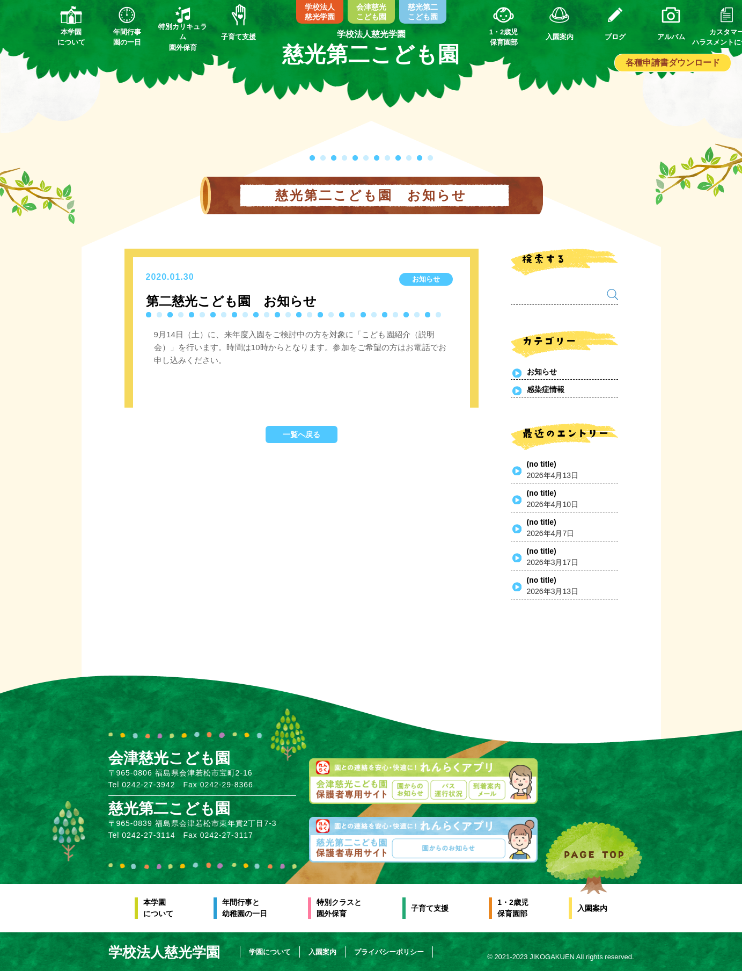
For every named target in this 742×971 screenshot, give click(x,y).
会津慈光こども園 (371, 12)
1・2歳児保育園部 (512, 908)
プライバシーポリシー (390, 952)
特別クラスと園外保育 (339, 908)
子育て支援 (430, 908)
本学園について (158, 908)
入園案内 (592, 908)
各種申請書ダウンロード (673, 62)
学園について (271, 952)
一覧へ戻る (301, 434)
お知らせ (542, 371)
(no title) (541, 464)
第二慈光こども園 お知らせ (231, 301)
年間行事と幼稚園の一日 (244, 908)
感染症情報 (545, 389)
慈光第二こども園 (423, 12)
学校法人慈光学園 (320, 12)
